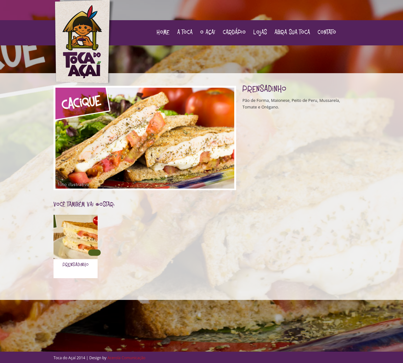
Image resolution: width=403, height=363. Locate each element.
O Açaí (207, 33)
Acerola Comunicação (126, 357)
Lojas (260, 33)
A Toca (185, 33)
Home (163, 33)
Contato (327, 33)
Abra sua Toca (292, 33)
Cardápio (234, 33)
